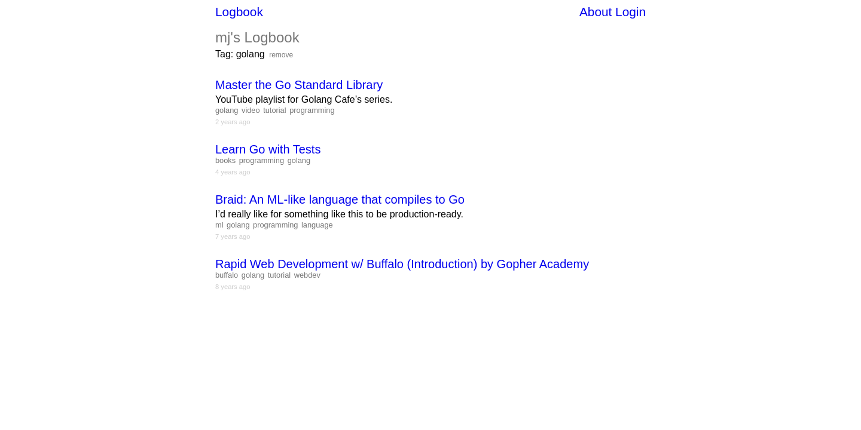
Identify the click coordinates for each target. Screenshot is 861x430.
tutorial (274, 110)
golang (226, 110)
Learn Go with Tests (267, 149)
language (317, 224)
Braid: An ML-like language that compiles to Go (340, 199)
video (251, 110)
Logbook (239, 12)
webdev (307, 275)
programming (311, 110)
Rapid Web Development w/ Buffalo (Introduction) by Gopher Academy (402, 264)
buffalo (226, 275)
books (225, 160)
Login (630, 12)
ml (219, 224)
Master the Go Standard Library (299, 84)
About (595, 12)
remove (281, 55)
